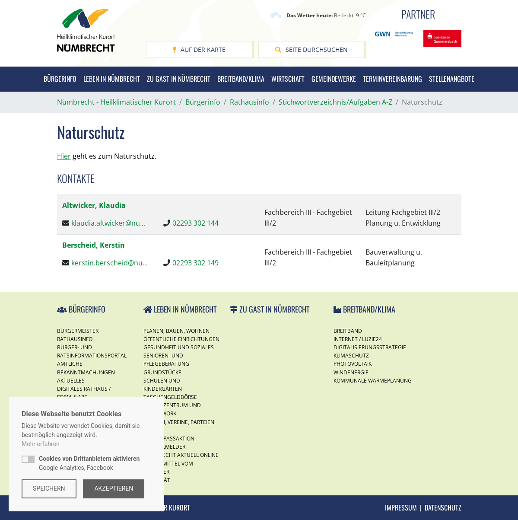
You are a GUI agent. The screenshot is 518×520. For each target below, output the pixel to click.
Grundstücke (162, 372)
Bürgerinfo (60, 78)
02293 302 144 (195, 223)
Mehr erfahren (41, 443)
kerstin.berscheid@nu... (109, 263)
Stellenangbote (451, 78)
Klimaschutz (351, 355)
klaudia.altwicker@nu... (108, 223)
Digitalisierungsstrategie (370, 347)
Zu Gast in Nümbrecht (178, 78)
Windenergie (351, 372)
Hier (64, 156)
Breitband (348, 331)
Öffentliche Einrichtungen (181, 339)
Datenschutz (443, 507)
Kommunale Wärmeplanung (373, 380)
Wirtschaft (288, 78)
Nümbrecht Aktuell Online (181, 455)
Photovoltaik (353, 363)
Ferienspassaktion (168, 438)
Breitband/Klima (240, 78)
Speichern (49, 488)
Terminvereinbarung (392, 78)
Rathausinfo (74, 339)
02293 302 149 (195, 263)
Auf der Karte (199, 49)
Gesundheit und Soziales (178, 347)
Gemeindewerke (333, 78)
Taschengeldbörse (170, 397)
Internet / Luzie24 (358, 339)
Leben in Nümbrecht (111, 78)
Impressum (401, 507)
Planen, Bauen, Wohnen (176, 331)
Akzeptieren (114, 488)
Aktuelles (71, 380)
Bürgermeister (78, 331)
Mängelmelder (164, 446)
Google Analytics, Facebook (89, 463)
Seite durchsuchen (311, 49)
